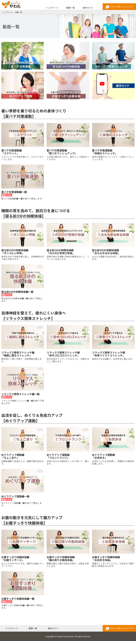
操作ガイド (88, 7)
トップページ (52, 7)
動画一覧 (70, 7)
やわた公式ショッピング (119, 7)
